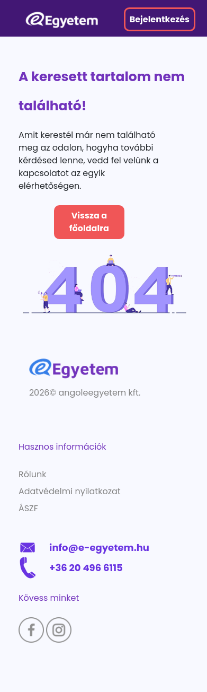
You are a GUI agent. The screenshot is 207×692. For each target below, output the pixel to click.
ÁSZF (28, 508)
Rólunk (33, 474)
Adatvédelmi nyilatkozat (70, 491)
